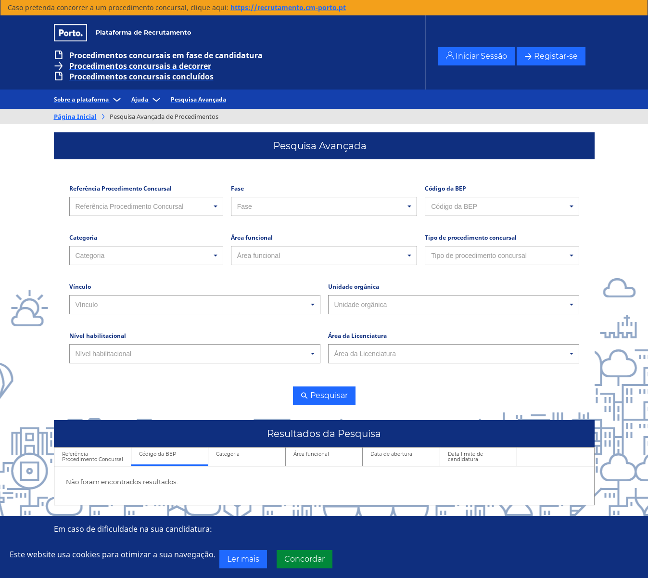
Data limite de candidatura (465, 456)
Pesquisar (324, 395)
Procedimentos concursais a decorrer (140, 66)
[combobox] (146, 206)
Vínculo (80, 287)
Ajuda (147, 99)
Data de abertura (391, 454)
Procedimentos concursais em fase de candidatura (166, 55)
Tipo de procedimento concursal (471, 237)
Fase (237, 188)
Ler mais (243, 559)
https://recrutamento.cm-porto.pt (288, 7)
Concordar (304, 559)
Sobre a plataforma (89, 99)
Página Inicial (75, 116)
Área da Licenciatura (357, 336)
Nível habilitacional (97, 336)
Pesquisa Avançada (198, 99)
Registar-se (551, 56)
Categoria (83, 237)
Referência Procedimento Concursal (120, 188)
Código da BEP (445, 188)
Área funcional (252, 237)
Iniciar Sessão (476, 56)
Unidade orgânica (353, 287)
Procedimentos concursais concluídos (141, 76)
